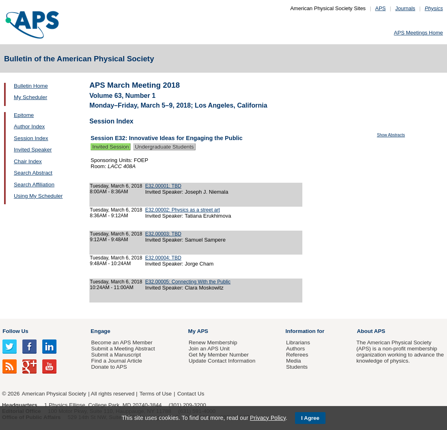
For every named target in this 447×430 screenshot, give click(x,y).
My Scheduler (30, 97)
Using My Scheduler (38, 196)
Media (293, 361)
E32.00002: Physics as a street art (182, 210)
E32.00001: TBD (163, 186)
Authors (295, 349)
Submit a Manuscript (116, 355)
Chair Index (28, 161)
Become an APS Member (121, 342)
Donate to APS (109, 367)
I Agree (310, 418)
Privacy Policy (268, 418)
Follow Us (15, 331)
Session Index (31, 138)
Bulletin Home (31, 86)
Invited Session (110, 147)
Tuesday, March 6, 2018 (116, 186)
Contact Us (190, 394)
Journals (405, 8)
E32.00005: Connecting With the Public (187, 282)
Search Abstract (33, 173)
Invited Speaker (33, 150)
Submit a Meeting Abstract (123, 349)
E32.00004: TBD (163, 258)
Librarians (298, 342)
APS (380, 8)
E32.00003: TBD (163, 234)
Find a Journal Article (116, 361)
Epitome (24, 115)
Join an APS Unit (209, 349)
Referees (297, 355)
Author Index (29, 126)
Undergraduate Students (164, 147)
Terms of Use (155, 394)
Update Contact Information (222, 361)
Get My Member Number (219, 355)
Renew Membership (213, 342)
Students (297, 367)
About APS (371, 331)
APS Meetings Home (418, 33)
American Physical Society (54, 394)
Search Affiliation (34, 185)
